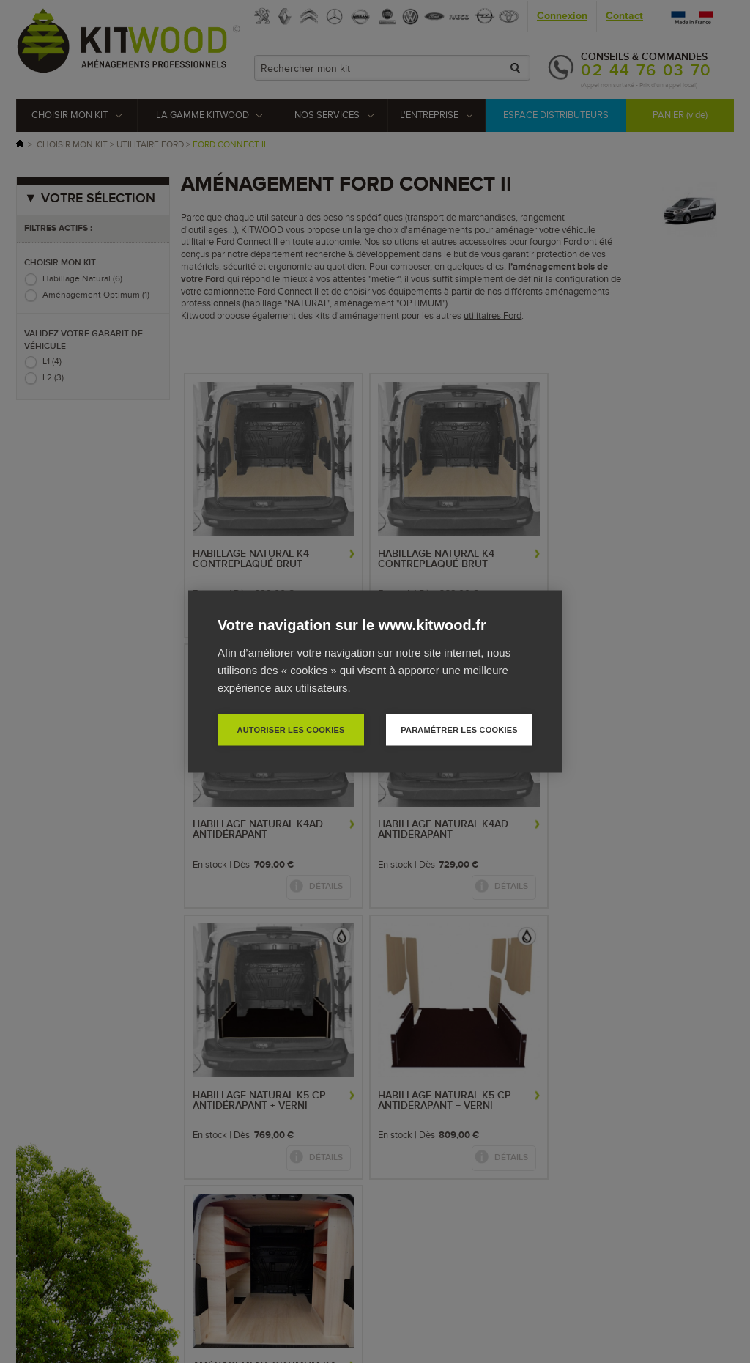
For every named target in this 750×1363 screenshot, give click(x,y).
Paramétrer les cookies (459, 729)
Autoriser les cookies (290, 729)
